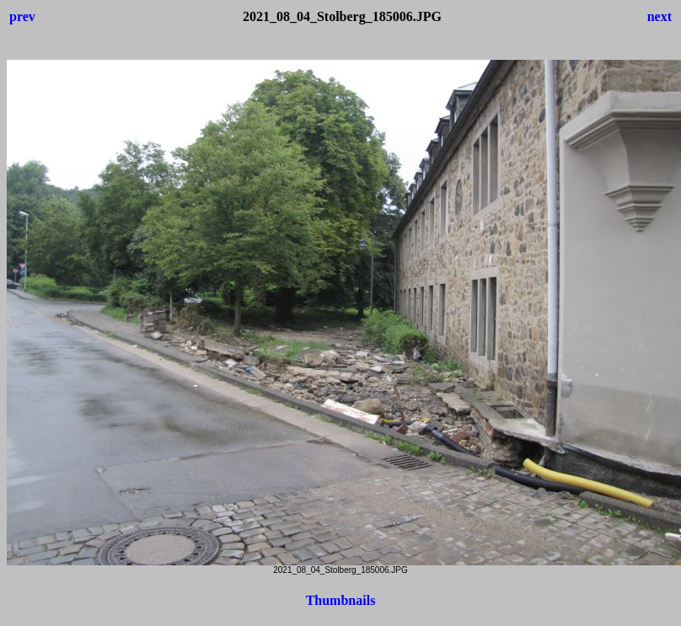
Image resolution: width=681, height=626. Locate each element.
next (659, 16)
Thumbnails (341, 600)
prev (22, 16)
